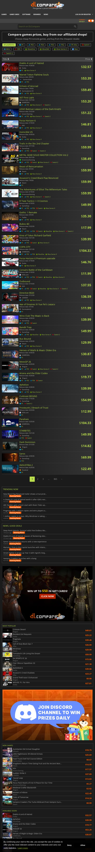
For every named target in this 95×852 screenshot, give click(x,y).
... (48, 479)
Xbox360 (44, 49)
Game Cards (14, 14)
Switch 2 (8, 53)
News (46, 14)
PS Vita (73, 45)
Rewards (37, 14)
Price (88, 59)
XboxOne (30, 49)
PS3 (51, 45)
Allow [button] (82, 845)
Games (4, 14)
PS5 (31, 45)
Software (26, 14)
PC (21, 45)
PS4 (41, 45)
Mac (75, 49)
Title (6, 59)
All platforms (9, 45)
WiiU (7, 49)
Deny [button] (69, 845)
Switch (86, 45)
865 (55, 479)
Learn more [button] (23, 848)
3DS (17, 49)
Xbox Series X (60, 49)
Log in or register (83, 14)
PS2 (61, 45)
